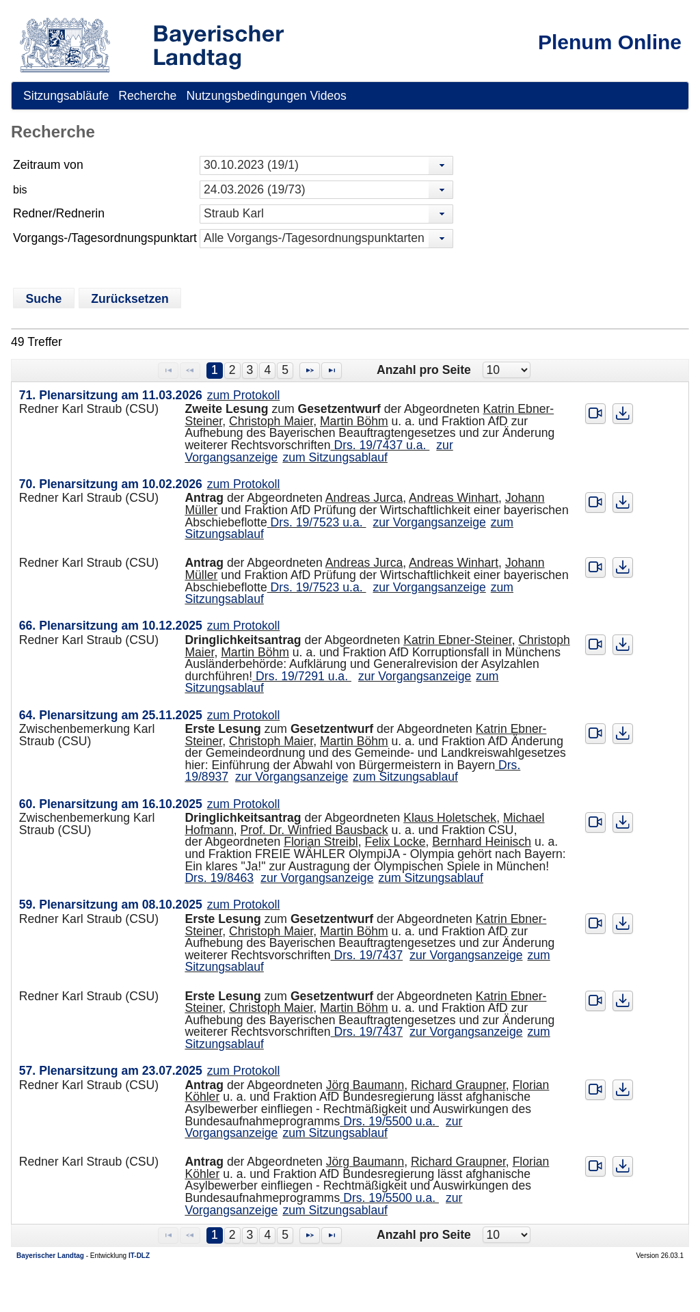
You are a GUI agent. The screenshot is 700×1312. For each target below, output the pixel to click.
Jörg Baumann (365, 1085)
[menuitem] (65, 96)
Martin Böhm (354, 421)
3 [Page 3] (250, 370)
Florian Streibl (321, 841)
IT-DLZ (139, 1255)
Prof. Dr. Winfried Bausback (314, 830)
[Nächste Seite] (309, 370)
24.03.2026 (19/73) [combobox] (255, 189)
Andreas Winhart (453, 498)
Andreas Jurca (364, 498)
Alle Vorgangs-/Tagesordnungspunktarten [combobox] (314, 238)
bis (20, 190)
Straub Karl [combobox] (234, 213)
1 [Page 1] (214, 370)
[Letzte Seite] (331, 370)
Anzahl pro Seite (424, 370)
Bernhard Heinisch (481, 841)
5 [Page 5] (285, 370)
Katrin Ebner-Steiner (457, 640)
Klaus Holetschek (449, 818)
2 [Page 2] (232, 370)
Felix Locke (395, 841)
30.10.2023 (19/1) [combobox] (251, 165)
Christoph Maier (271, 421)
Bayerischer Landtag (50, 1255)
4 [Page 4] (267, 370)
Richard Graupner (458, 1085)
